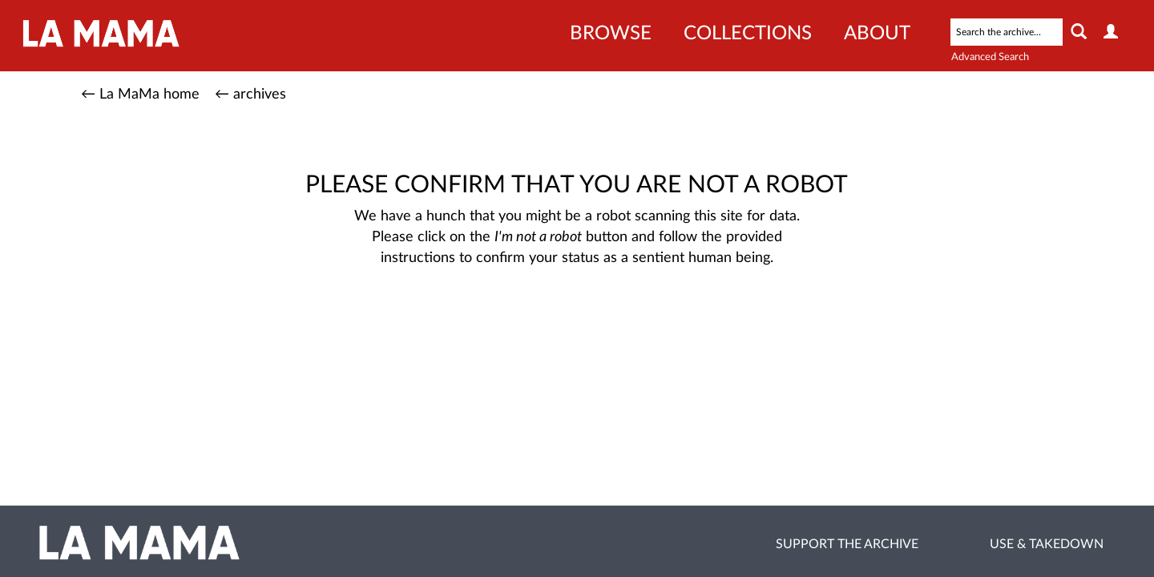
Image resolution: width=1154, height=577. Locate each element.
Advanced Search (990, 57)
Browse (611, 33)
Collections (748, 33)
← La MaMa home (140, 94)
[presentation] (574, 319)
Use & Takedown (1047, 544)
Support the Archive (847, 544)
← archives (250, 94)
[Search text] (1006, 32)
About (877, 33)
